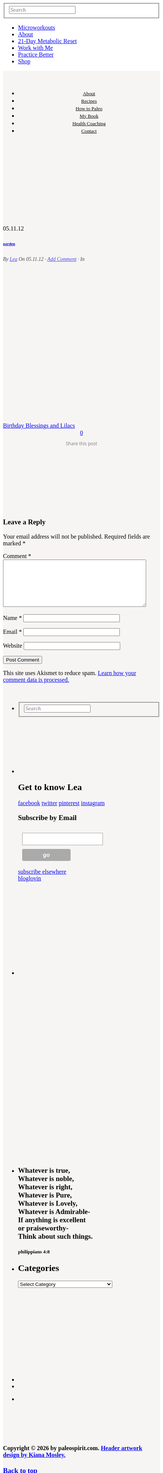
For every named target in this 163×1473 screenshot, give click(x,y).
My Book (89, 116)
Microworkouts (36, 27)
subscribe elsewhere (42, 880)
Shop (24, 61)
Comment (17, 556)
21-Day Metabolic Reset (47, 41)
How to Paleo (88, 108)
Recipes (89, 101)
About (25, 34)
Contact (89, 131)
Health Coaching (89, 123)
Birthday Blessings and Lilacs (39, 425)
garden (9, 243)
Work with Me (35, 48)
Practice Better (36, 54)
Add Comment (61, 259)
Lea (13, 259)
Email (12, 641)
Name (12, 627)
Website (12, 654)
